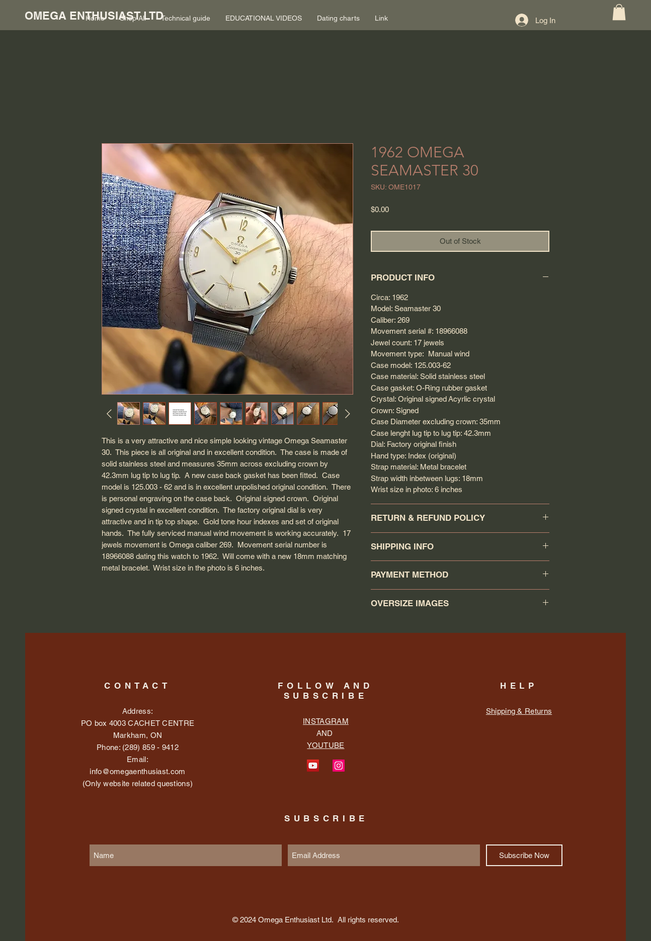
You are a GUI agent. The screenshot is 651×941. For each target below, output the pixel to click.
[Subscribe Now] (524, 855)
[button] (619, 12)
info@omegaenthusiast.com (137, 771)
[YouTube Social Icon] (313, 766)
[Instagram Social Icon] (339, 766)
